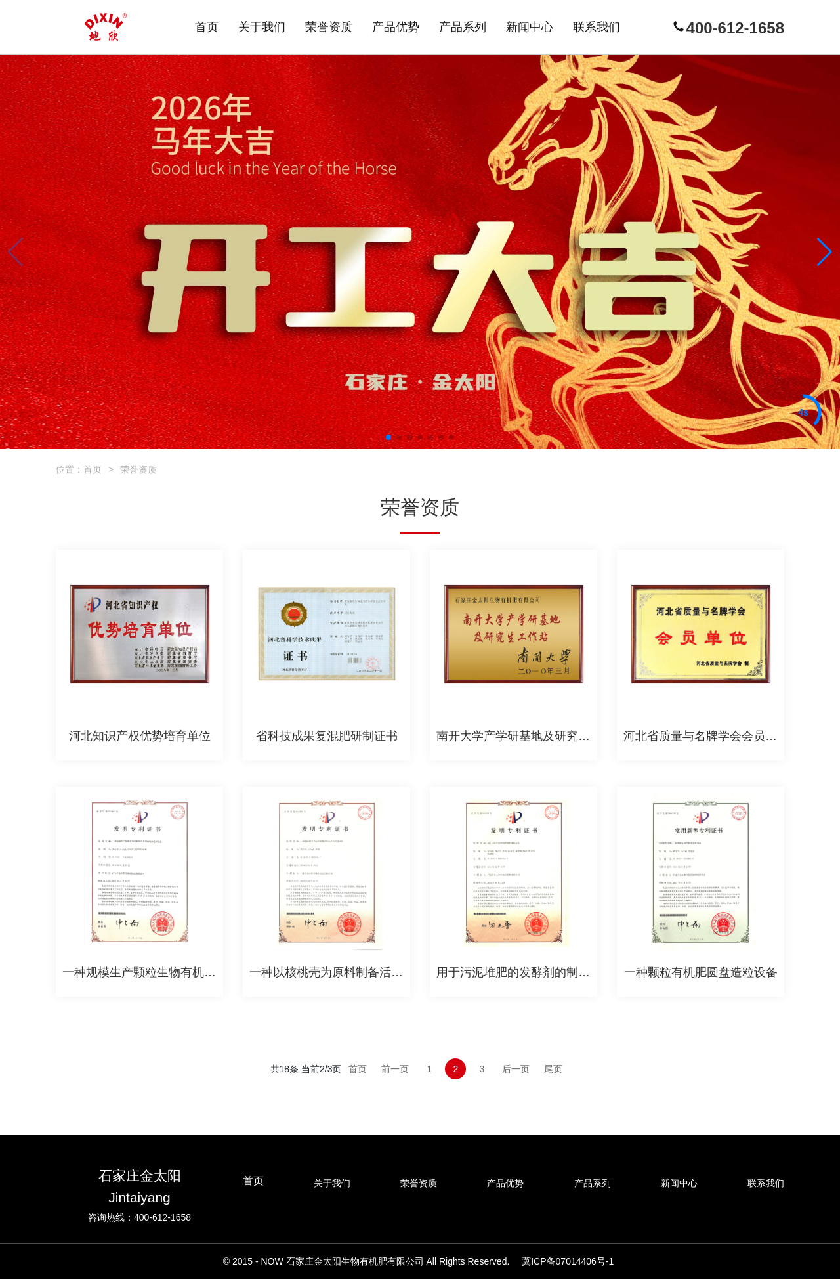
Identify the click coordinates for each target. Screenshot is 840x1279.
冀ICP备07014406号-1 (568, 1261)
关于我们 (332, 1183)
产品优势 (505, 1183)
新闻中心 (679, 1183)
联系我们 (765, 1183)
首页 (92, 469)
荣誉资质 (138, 469)
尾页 (553, 1069)
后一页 (516, 1069)
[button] (388, 437)
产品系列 (592, 1183)
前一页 (395, 1069)
